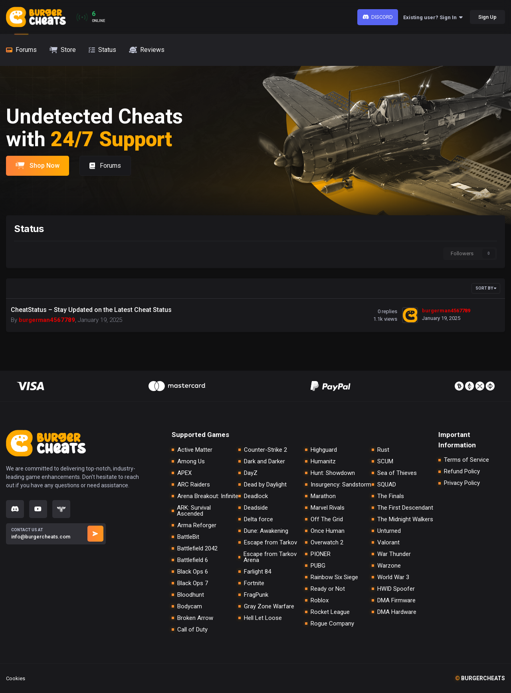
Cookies (15, 678)
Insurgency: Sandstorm (341, 485)
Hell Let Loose (263, 618)
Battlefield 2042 (197, 549)
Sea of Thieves (397, 473)
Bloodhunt (190, 595)
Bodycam (189, 607)
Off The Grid (327, 519)
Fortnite (254, 583)
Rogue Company (332, 624)
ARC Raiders (193, 485)
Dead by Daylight (265, 485)
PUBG (318, 566)
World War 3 (393, 577)
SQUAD (386, 485)
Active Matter (194, 450)
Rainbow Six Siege (334, 577)
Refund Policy (462, 472)
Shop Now (37, 165)
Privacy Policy (462, 483)
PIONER (321, 554)
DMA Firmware (396, 601)
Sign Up (487, 17)
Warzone (389, 566)
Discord (377, 17)
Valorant (388, 543)
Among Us (191, 462)
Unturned (389, 531)
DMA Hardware (396, 612)
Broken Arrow (195, 618)
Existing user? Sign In (433, 17)
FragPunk (256, 595)
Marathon (323, 496)
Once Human (328, 531)
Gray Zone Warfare (269, 607)
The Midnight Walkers (405, 519)
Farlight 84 (257, 572)
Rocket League (330, 612)
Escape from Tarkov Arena (270, 557)
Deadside (256, 508)
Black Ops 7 (192, 583)
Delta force (258, 519)
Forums (105, 165)
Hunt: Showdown (333, 473)
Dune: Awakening (266, 531)
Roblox (320, 601)
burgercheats (480, 678)
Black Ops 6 (192, 572)
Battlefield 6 (192, 560)
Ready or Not (328, 589)
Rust (383, 450)
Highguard (324, 450)
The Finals (390, 496)
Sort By (485, 288)
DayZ (250, 473)
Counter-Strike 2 (265, 450)
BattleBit (188, 537)
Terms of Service (466, 460)
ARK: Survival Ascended (194, 511)
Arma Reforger (196, 525)
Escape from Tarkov (270, 543)
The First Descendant (405, 508)
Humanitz (323, 462)
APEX (184, 473)
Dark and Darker (264, 462)
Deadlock (256, 496)
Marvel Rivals (328, 508)
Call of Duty (192, 630)
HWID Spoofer (396, 589)
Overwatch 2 (327, 543)
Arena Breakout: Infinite (207, 496)
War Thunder (394, 554)
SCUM (385, 462)
